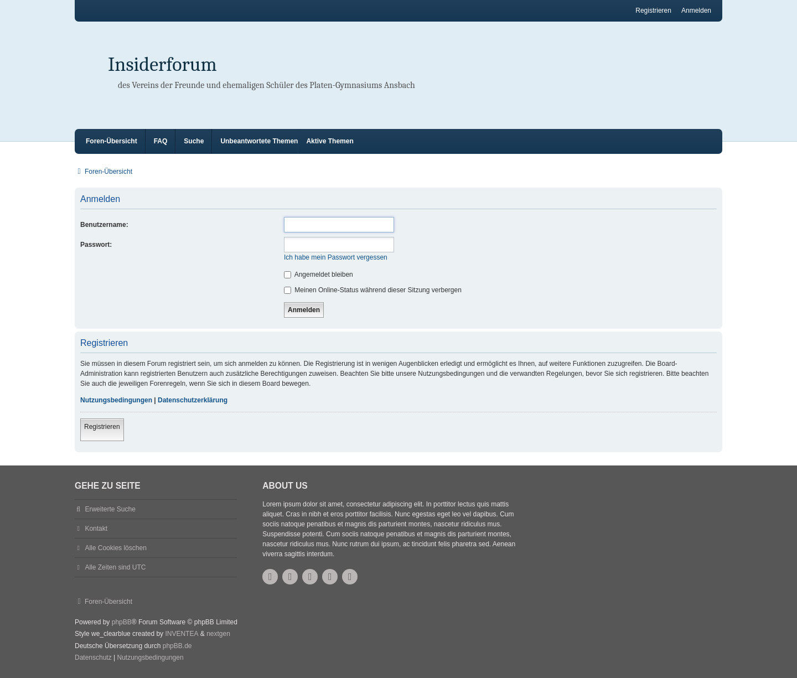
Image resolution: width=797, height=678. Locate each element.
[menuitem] (93, 658)
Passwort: (96, 245)
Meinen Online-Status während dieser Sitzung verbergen (373, 290)
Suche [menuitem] (194, 141)
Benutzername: (104, 225)
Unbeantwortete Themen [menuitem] (259, 141)
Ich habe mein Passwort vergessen (335, 257)
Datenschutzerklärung (192, 400)
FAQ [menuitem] (161, 141)
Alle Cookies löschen (115, 548)
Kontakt (96, 528)
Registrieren (102, 427)
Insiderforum (162, 64)
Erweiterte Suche (110, 509)
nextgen (218, 634)
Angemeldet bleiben (318, 274)
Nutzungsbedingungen (116, 400)
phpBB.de (177, 646)
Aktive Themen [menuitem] (329, 141)
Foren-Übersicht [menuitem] (111, 141)
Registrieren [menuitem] (653, 10)
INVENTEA (181, 634)
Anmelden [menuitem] (696, 10)
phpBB (122, 622)
